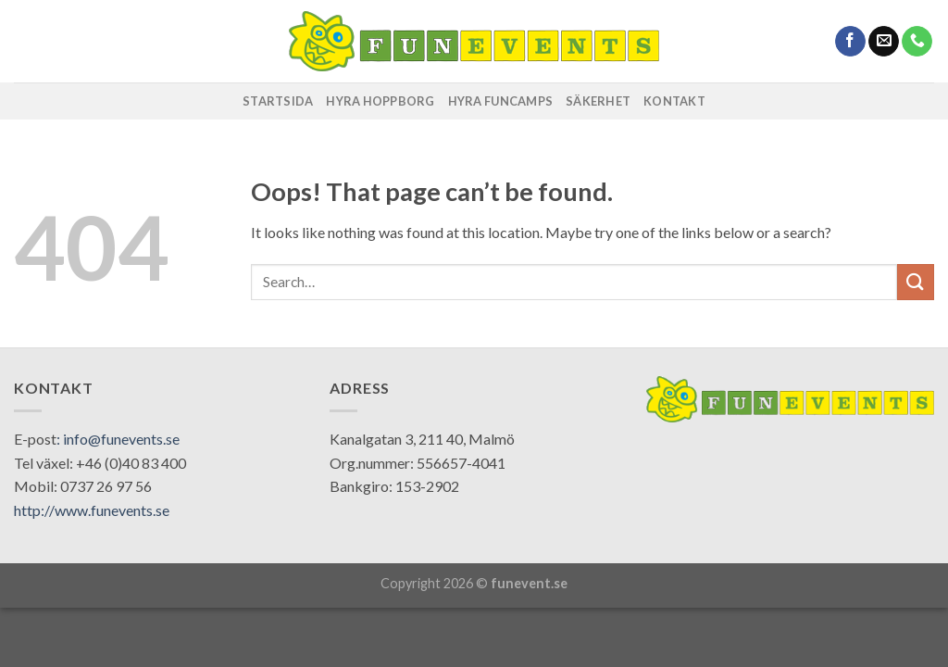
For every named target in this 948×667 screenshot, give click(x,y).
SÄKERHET (598, 101)
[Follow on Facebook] (850, 41)
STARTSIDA (278, 101)
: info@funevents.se (118, 438)
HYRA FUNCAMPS (500, 101)
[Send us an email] (883, 41)
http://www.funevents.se (91, 510)
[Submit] (915, 282)
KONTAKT (674, 101)
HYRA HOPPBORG (380, 101)
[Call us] (917, 41)
